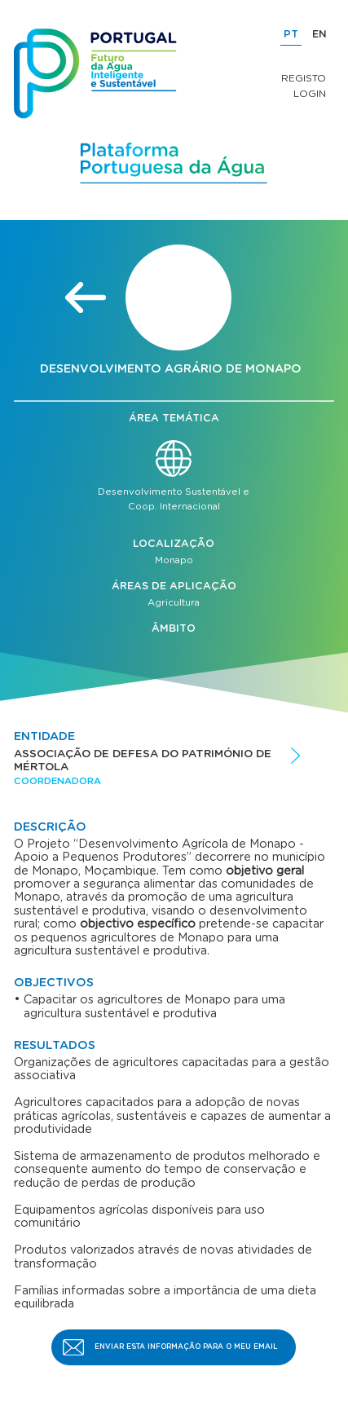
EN (319, 34)
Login (309, 94)
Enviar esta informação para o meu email (186, 1347)
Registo (303, 78)
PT (291, 34)
